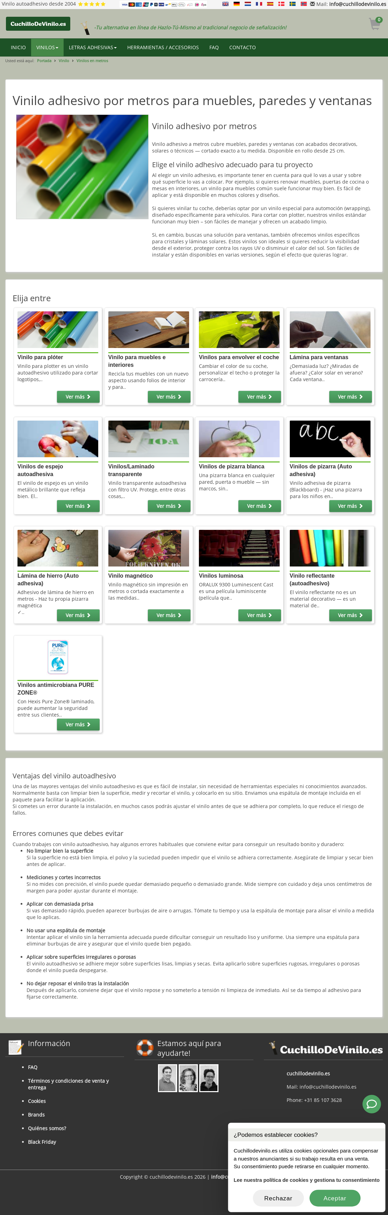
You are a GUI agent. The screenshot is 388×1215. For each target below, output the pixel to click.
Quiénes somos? (47, 1128)
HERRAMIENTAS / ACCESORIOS (163, 47)
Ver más (78, 396)
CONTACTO (242, 47)
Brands (36, 1114)
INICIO (18, 47)
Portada (44, 60)
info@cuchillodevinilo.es (357, 4)
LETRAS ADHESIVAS (93, 47)
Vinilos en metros (92, 60)
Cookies (37, 1101)
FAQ (214, 47)
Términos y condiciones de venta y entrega (68, 1084)
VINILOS (47, 47)
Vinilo (64, 60)
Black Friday (42, 1142)
